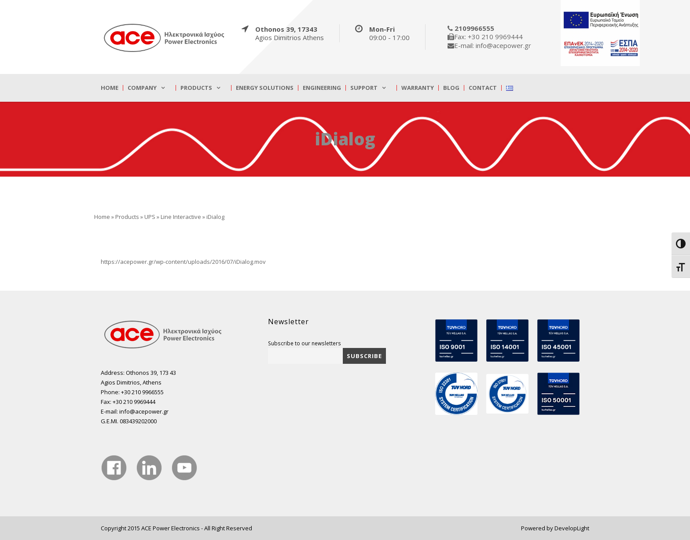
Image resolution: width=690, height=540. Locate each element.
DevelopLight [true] (571, 528)
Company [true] (142, 88)
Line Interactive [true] (181, 217)
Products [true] (196, 88)
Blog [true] (451, 88)
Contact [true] (483, 88)
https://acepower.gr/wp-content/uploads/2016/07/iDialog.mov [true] (183, 262)
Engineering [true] (322, 88)
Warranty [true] (417, 88)
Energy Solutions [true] (265, 88)
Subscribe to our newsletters (304, 343)
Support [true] (364, 88)
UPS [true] (149, 217)
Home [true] (109, 88)
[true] (164, 37)
